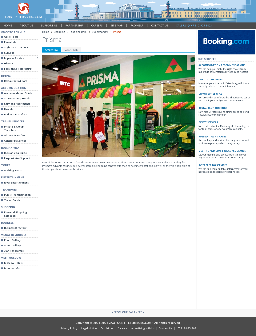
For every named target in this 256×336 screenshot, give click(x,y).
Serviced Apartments (17, 103)
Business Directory (15, 228)
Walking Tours (13, 170)
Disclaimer (107, 328)
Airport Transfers (14, 135)
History (8, 63)
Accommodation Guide (18, 93)
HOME (8, 25)
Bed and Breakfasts (16, 114)
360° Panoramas (14, 250)
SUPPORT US (49, 25)
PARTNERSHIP (74, 25)
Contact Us (165, 328)
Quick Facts (11, 36)
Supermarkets (100, 32)
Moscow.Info (11, 268)
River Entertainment (16, 182)
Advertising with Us (143, 328)
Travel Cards (12, 200)
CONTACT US (159, 25)
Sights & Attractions (16, 47)
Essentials (10, 42)
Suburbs (9, 52)
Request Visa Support (17, 158)
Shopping (59, 32)
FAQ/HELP (136, 25)
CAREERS (97, 25)
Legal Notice (89, 328)
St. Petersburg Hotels (17, 98)
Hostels (8, 109)
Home (45, 32)
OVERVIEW (51, 49)
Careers (122, 328)
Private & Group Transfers (14, 128)
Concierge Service (15, 140)
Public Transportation (17, 194)
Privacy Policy (68, 328)
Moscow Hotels (13, 263)
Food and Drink (78, 32)
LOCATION (71, 49)
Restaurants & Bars (15, 81)
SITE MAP (116, 25)
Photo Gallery (12, 240)
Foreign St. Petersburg (18, 68)
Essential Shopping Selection (15, 214)
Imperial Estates (14, 58)
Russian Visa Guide (15, 153)
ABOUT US (26, 25)
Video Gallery (12, 245)
